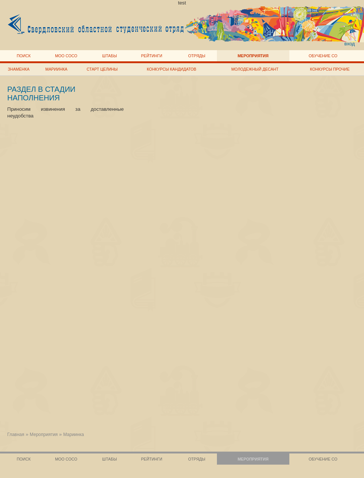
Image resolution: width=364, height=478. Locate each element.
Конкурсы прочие (330, 69)
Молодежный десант (255, 69)
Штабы (109, 56)
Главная (16, 434)
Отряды (196, 56)
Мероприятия (253, 56)
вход (349, 43)
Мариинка (56, 69)
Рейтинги (151, 56)
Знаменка (18, 69)
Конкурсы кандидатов (171, 69)
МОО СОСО (66, 56)
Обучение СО (323, 56)
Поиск (24, 56)
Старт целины (102, 69)
